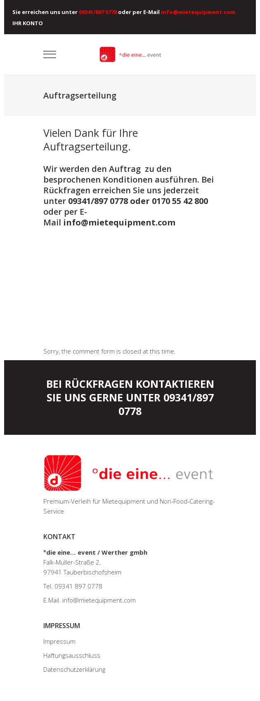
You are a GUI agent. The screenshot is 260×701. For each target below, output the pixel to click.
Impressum (59, 641)
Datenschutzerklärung (74, 669)
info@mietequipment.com (119, 222)
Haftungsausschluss (71, 655)
